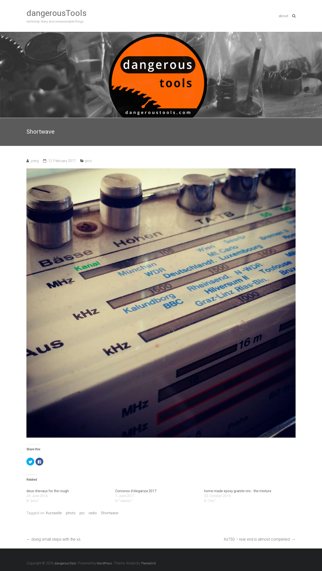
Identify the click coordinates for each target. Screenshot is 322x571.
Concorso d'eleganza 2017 (135, 491)
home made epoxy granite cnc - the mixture (237, 491)
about (283, 16)
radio (93, 513)
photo (71, 513)
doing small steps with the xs (53, 539)
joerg (35, 161)
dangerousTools (56, 13)
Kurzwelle (54, 513)
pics (88, 161)
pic (82, 513)
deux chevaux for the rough (47, 491)
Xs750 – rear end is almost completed (260, 539)
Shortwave (109, 513)
